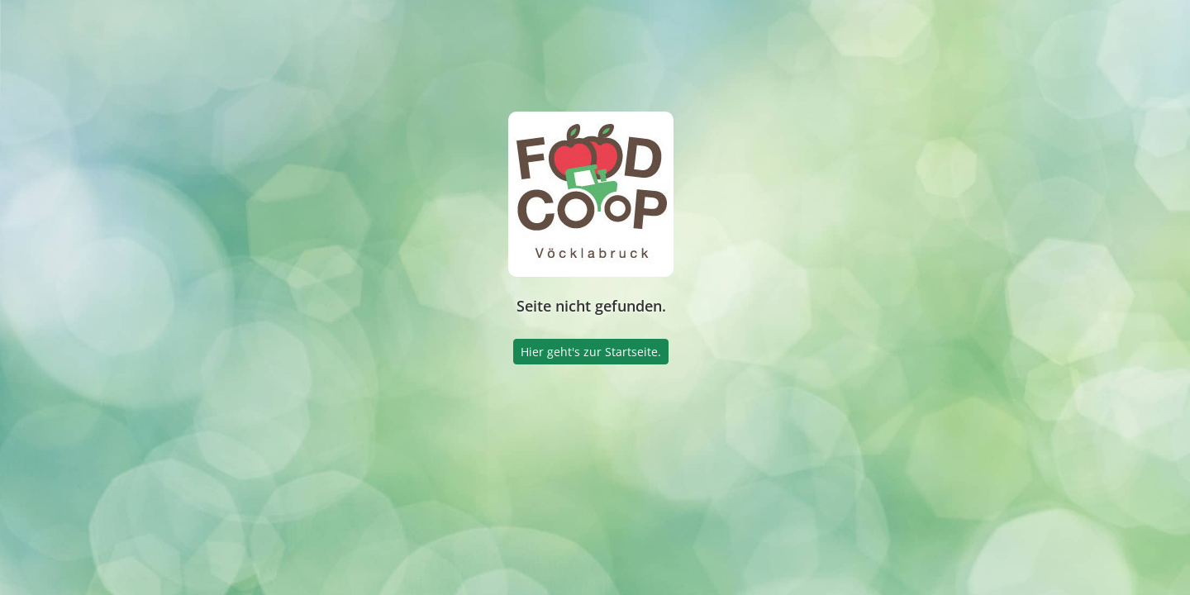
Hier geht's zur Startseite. (591, 351)
